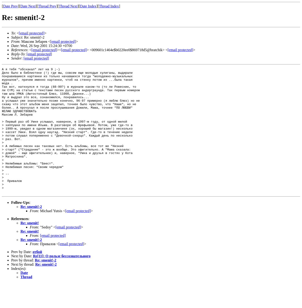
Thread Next (68, 6)
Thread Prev (47, 6)
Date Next (28, 6)
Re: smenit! (29, 248)
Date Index (88, 6)
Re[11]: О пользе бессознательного (62, 281)
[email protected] (78, 236)
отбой (37, 277)
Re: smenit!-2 (31, 232)
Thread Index (109, 6)
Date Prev (10, 6)
